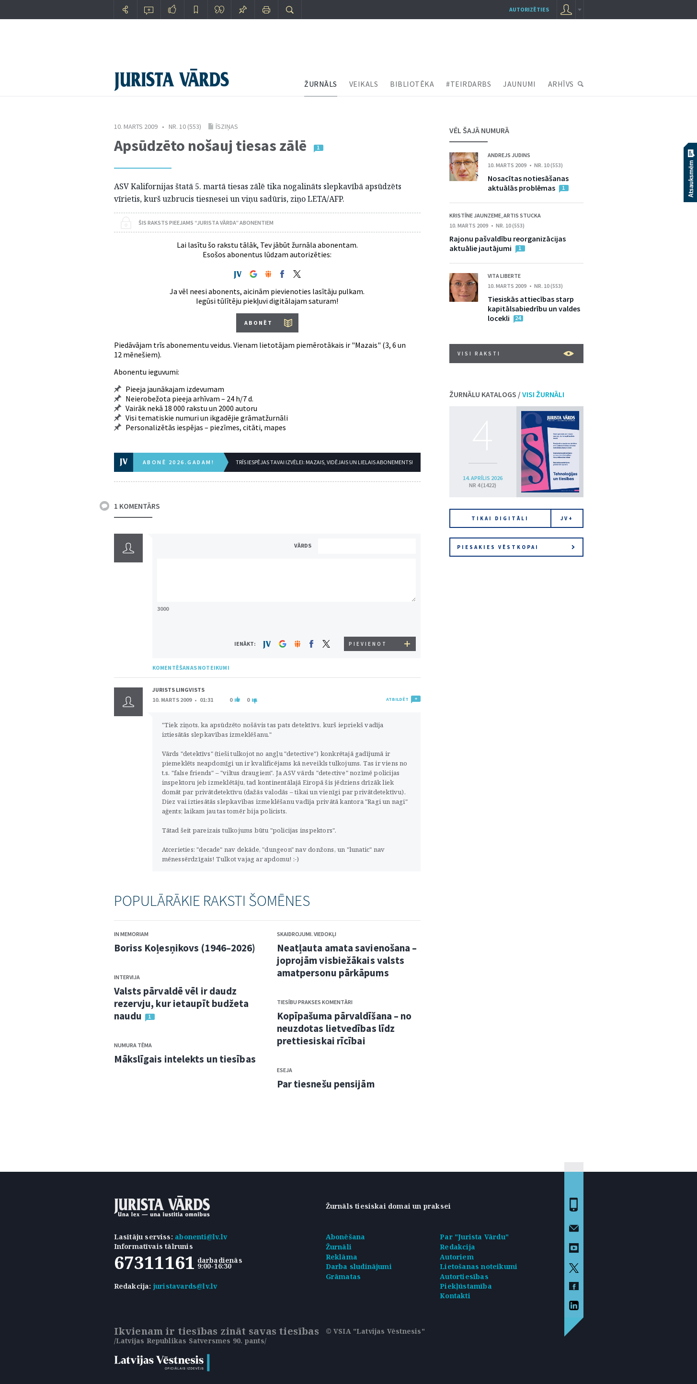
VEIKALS (363, 84)
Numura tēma (133, 1045)
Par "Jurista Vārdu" (474, 1236)
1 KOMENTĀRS (137, 506)
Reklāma (341, 1256)
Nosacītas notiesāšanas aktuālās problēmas (528, 183)
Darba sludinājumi (359, 1266)
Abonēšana (346, 1236)
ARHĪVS (561, 84)
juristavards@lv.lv (185, 1286)
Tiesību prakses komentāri (315, 1002)
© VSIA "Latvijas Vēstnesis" (375, 1331)
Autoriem (457, 1256)
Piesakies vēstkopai (516, 547)
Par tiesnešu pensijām (326, 1083)
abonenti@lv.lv (201, 1236)
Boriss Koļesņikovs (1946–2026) (185, 947)
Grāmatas (343, 1276)
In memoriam (131, 934)
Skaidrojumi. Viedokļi (306, 934)
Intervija (127, 977)
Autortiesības (464, 1276)
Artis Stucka (522, 215)
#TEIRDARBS (468, 84)
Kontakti (455, 1295)
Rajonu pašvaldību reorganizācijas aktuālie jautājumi (507, 243)
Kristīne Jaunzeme (475, 215)
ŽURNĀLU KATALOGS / (506, 394)
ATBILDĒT (397, 699)
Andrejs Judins (509, 155)
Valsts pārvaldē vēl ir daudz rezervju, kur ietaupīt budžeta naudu (181, 1003)
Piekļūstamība (466, 1286)
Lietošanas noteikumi (478, 1266)
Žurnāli (339, 1246)
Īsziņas (227, 126)
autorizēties (529, 9)
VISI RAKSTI (515, 353)
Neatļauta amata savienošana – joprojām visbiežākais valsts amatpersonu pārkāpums (347, 960)
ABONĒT (258, 322)
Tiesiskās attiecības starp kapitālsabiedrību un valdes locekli (534, 308)
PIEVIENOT (368, 644)
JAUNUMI (519, 84)
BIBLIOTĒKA (412, 84)
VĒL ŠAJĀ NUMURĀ (479, 130)
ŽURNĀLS (320, 84)
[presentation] (368, 618)
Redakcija (457, 1246)
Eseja (284, 1070)
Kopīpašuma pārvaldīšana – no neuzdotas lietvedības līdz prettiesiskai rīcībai (344, 1028)
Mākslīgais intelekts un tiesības (185, 1058)
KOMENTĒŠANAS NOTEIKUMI (190, 667)
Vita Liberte (504, 275)
